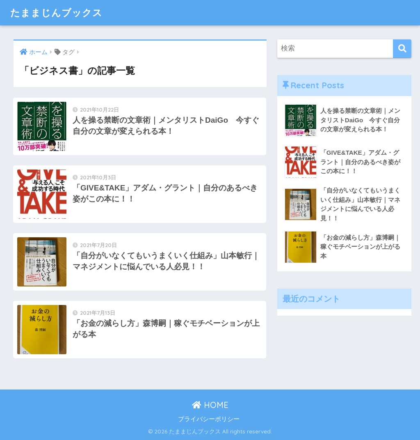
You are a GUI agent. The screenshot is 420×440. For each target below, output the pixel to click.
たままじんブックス (56, 12)
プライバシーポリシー (209, 419)
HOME (210, 405)
